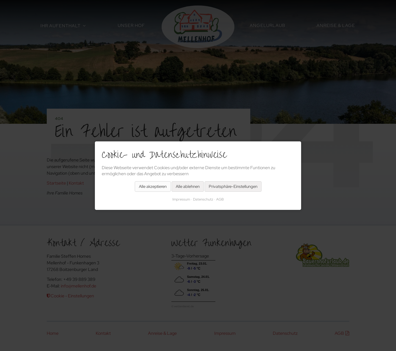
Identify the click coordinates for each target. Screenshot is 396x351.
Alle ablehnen (188, 186)
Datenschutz (203, 199)
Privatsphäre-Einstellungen (233, 186)
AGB (220, 199)
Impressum (181, 199)
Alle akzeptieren (153, 186)
